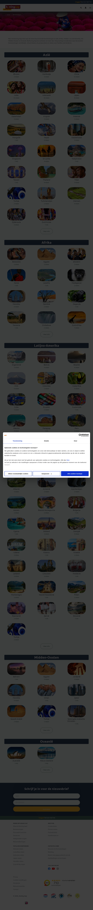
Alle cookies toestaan (74, 474)
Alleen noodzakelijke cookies (18, 474)
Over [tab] (75, 441)
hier (68, 460)
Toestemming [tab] (17, 441)
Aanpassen (47, 474)
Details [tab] (46, 441)
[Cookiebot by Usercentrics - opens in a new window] (80, 435)
